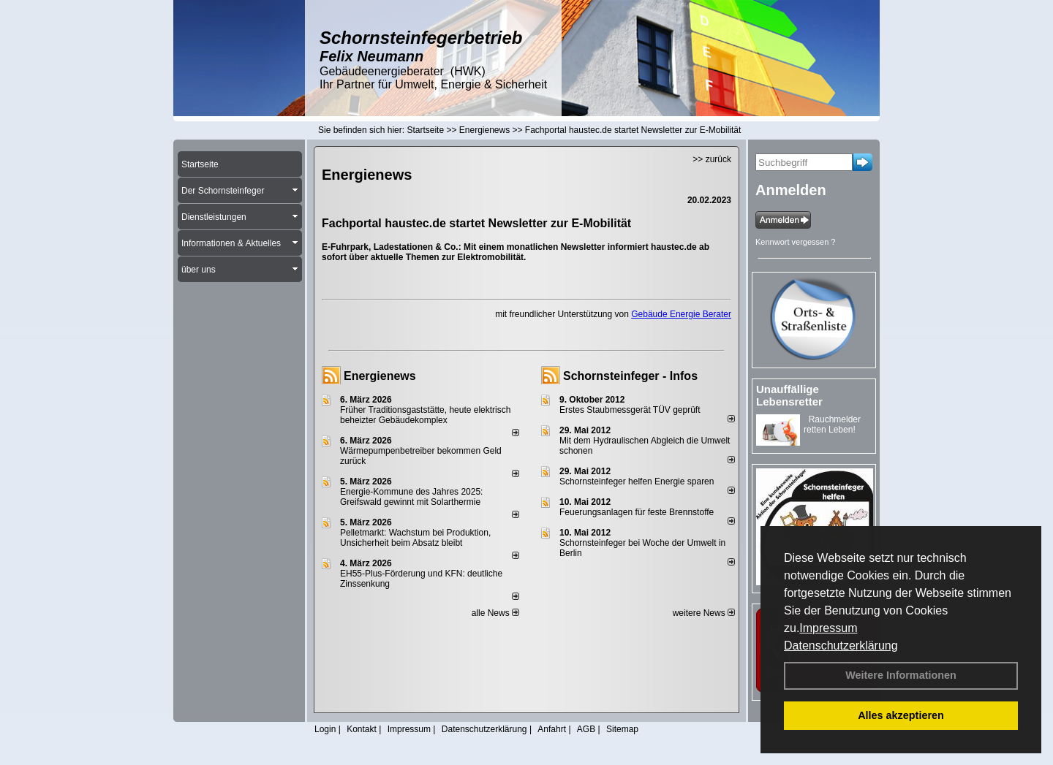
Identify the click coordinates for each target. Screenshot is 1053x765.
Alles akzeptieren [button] (901, 715)
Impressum (828, 628)
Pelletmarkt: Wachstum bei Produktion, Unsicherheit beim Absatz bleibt (415, 538)
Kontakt (362, 729)
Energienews (380, 376)
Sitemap (622, 729)
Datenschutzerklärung (841, 645)
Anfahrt (551, 729)
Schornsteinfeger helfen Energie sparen (636, 481)
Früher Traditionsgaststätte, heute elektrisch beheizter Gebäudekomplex (425, 415)
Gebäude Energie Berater (681, 314)
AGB (586, 729)
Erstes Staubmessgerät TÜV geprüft (630, 410)
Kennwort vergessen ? (795, 241)
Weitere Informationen (900, 675)
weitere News (704, 613)
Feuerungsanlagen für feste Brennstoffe (636, 512)
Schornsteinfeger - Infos (630, 376)
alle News (495, 613)
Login (325, 729)
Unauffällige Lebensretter (789, 395)
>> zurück (711, 159)
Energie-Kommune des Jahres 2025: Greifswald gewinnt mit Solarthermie (411, 497)
